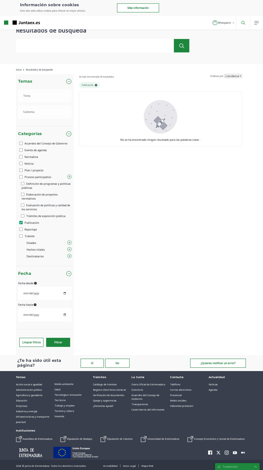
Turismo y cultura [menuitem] (64, 411)
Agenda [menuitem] (213, 389)
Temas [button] (25, 81)
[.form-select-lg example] (45, 95)
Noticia (27, 163)
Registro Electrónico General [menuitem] (109, 389)
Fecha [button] (24, 274)
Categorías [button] (30, 134)
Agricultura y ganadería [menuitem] (29, 395)
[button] (223, 22)
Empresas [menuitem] (21, 406)
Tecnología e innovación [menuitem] (68, 394)
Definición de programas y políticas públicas (46, 186)
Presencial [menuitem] (176, 395)
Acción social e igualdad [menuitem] (29, 384)
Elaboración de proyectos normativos (39, 196)
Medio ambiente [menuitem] (63, 384)
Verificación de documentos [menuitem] (108, 395)
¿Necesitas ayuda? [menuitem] (103, 406)
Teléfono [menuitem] (175, 384)
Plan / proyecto (31, 170)
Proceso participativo (35, 177)
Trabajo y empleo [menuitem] (64, 405)
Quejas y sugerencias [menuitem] (104, 400)
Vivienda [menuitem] (59, 416)
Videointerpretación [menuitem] (181, 406)
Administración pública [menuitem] (29, 389)
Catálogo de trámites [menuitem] (105, 384)
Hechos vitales (36, 249)
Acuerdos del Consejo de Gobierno (43, 143)
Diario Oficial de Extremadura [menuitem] (148, 384)
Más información (138, 8)
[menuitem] (34, 439)
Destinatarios (35, 256)
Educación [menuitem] (21, 400)
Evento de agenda (33, 150)
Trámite (27, 236)
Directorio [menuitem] (137, 389)
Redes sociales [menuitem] (178, 400)
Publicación (29, 223)
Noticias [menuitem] (213, 384)
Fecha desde (27, 283)
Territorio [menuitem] (60, 400)
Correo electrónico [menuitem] (181, 389)
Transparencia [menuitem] (139, 404)
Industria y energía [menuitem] (26, 411)
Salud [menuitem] (57, 389)
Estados (31, 243)
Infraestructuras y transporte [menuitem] (32, 416)
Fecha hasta (27, 305)
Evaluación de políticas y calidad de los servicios (45, 207)
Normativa (29, 157)
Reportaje (28, 229)
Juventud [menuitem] (21, 422)
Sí (92, 363)
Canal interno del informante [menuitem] (147, 409)
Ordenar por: (217, 76)
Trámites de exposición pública (43, 216)
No (117, 363)
